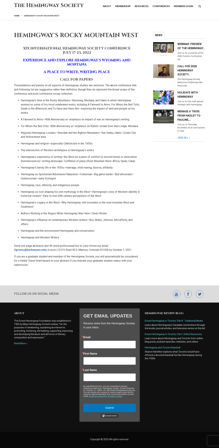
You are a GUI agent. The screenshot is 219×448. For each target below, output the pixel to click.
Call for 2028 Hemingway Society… (187, 70)
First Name (90, 353)
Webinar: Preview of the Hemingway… (191, 46)
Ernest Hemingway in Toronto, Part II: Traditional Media (174, 320)
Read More (20, 343)
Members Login (183, 6)
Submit (109, 407)
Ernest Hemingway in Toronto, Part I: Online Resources (173, 334)
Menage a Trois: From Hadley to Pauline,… (188, 115)
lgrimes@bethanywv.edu (30, 249)
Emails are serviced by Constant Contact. (106, 396)
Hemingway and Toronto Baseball (162, 347)
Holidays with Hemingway (187, 94)
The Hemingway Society (49, 5)
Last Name (90, 370)
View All (182, 137)
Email (87, 337)
